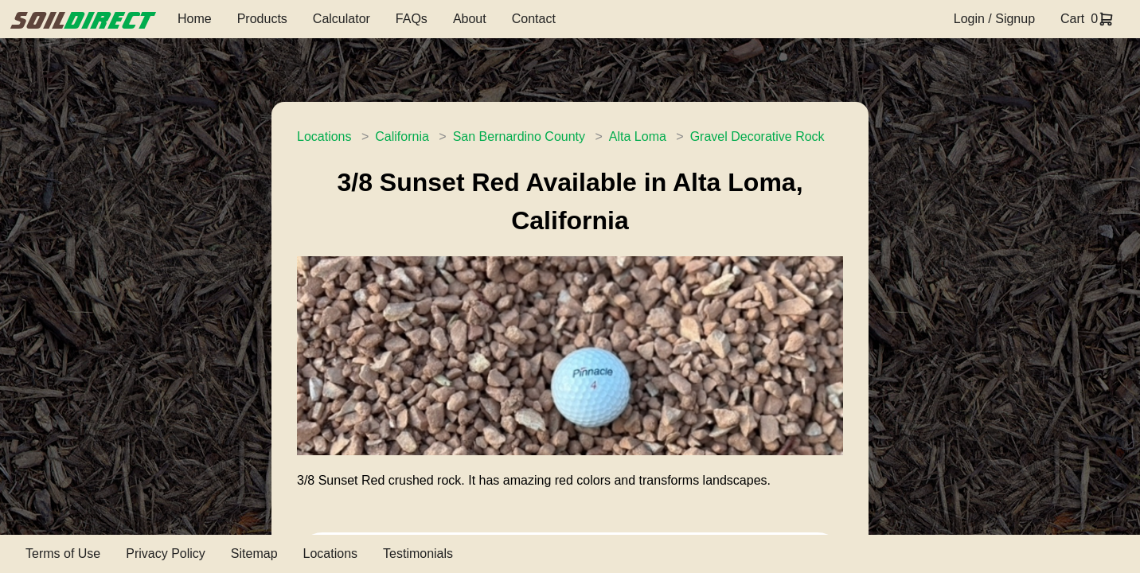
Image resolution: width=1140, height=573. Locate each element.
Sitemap (254, 553)
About (469, 18)
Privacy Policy (165, 553)
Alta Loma (637, 136)
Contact (534, 18)
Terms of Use (62, 553)
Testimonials (418, 553)
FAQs (412, 18)
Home (195, 18)
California (402, 136)
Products (262, 18)
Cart (1072, 18)
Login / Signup (994, 18)
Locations (324, 136)
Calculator (341, 18)
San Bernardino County (519, 136)
